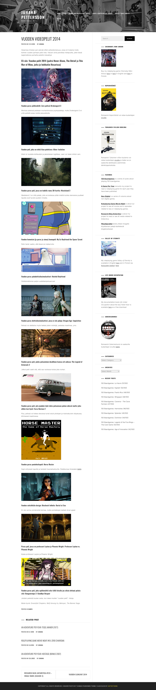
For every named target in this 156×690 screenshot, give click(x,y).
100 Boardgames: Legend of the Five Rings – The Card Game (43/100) (117, 423)
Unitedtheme (112, 686)
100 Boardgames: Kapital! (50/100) (114, 388)
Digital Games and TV (122, 13)
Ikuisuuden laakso (108, 266)
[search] (134, 16)
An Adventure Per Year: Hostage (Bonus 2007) (41, 653)
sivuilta (103, 118)
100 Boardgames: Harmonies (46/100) (115, 409)
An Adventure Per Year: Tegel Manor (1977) (39, 627)
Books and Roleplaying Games (79, 13)
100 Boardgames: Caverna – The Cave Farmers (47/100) (115, 402)
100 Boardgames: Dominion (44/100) (114, 418)
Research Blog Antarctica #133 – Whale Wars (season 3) (38, 674)
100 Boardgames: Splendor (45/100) (114, 413)
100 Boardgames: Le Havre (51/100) (114, 383)
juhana (41, 44)
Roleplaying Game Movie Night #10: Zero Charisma (42, 640)
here (108, 74)
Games (30, 609)
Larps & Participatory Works (102, 13)
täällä (79, 469)
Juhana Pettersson (33, 14)
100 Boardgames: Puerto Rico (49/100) (115, 392)
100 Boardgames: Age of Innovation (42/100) (118, 429)
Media (59, 19)
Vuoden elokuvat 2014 (78, 674)
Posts (64, 13)
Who (58, 13)
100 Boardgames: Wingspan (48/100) (115, 397)
